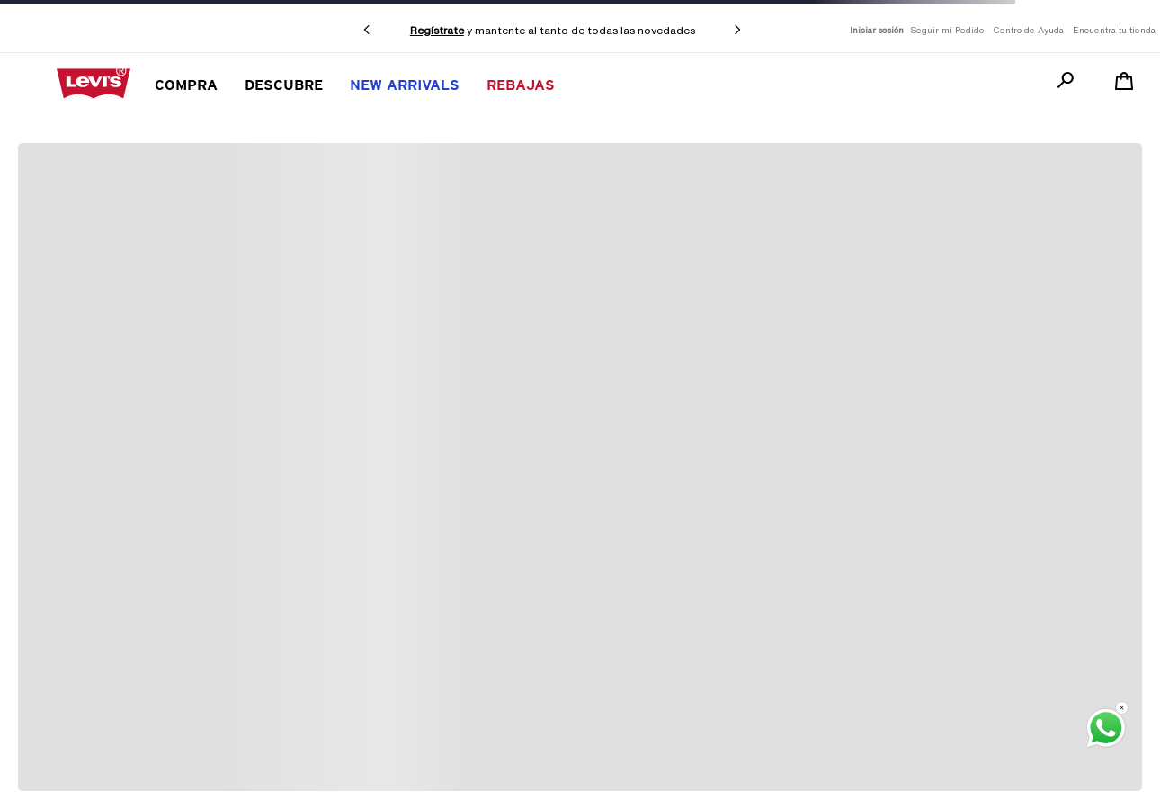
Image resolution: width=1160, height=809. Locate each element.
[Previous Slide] (367, 29)
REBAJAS (520, 85)
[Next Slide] (737, 29)
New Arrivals (405, 85)
